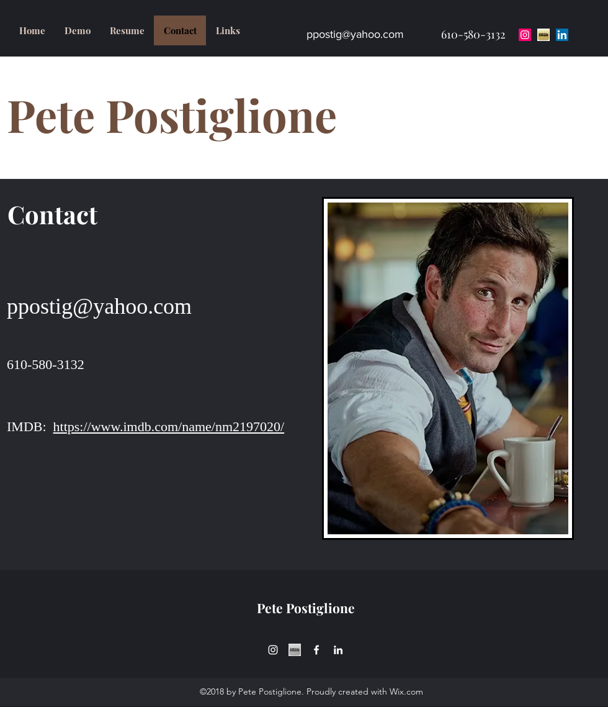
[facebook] (316, 650)
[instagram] (273, 650)
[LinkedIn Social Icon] (562, 35)
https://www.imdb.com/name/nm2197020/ (169, 426)
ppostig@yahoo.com (355, 34)
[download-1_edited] (294, 650)
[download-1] (543, 35)
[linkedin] (338, 650)
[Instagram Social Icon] (525, 35)
